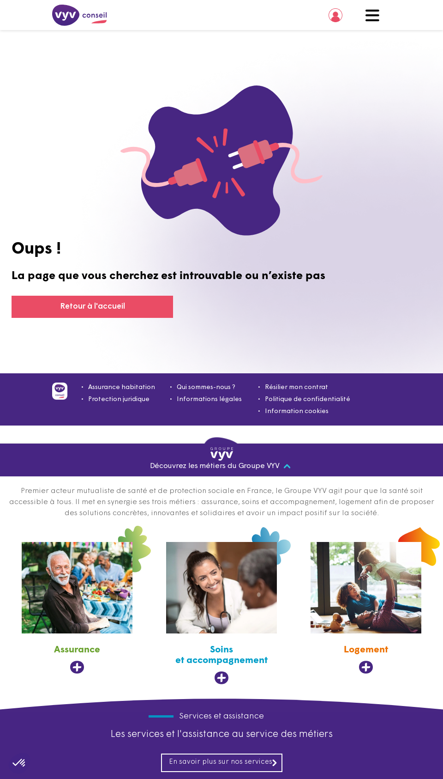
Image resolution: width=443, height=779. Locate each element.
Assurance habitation (121, 387)
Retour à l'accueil (92, 306)
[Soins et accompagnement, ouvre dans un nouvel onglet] (221, 613)
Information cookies (297, 411)
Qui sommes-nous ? (206, 387)
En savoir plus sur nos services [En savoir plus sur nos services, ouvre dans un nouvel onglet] (223, 762)
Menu (372, 15)
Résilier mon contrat (296, 387)
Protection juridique (119, 399)
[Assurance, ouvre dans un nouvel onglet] (77, 608)
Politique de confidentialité (307, 399)
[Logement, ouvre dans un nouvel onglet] (366, 608)
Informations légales (209, 399)
